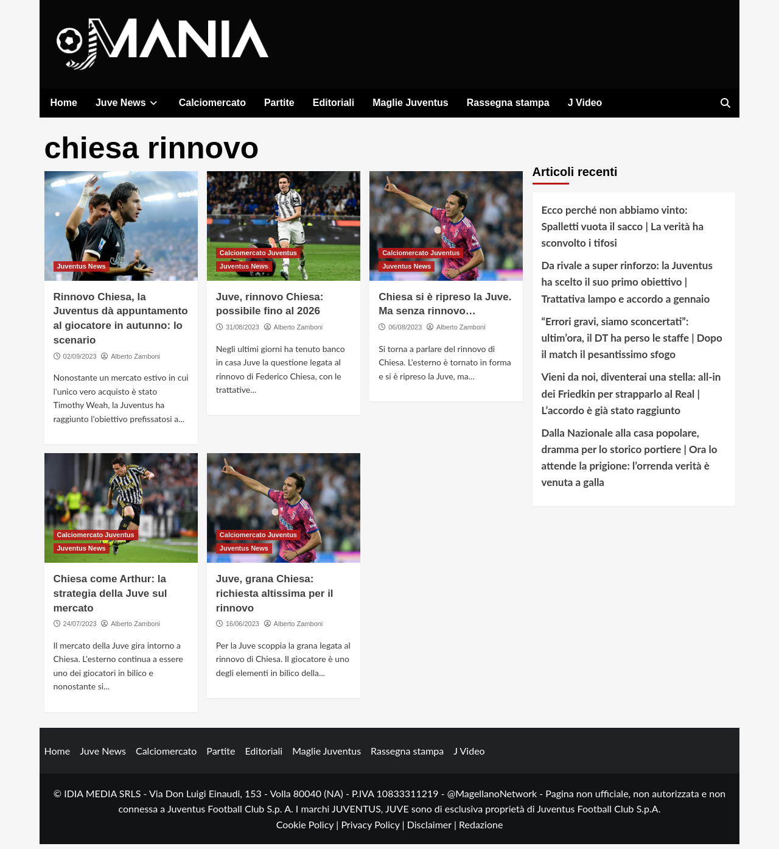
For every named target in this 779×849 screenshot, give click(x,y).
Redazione (481, 828)
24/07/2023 (80, 628)
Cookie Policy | (308, 828)
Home (64, 102)
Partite (279, 102)
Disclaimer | (433, 828)
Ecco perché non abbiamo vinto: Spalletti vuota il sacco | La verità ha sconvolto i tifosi (623, 230)
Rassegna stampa (508, 102)
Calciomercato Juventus (258, 257)
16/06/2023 (242, 628)
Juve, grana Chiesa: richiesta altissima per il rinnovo (275, 598)
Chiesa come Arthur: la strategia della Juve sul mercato (110, 598)
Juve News (128, 102)
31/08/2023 (242, 332)
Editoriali (333, 102)
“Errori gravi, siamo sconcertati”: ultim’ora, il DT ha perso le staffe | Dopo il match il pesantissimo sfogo (632, 342)
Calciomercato (212, 102)
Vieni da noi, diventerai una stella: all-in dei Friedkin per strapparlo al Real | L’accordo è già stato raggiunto (631, 398)
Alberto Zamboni (135, 360)
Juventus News (81, 270)
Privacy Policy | (374, 828)
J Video (585, 102)
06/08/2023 (405, 332)
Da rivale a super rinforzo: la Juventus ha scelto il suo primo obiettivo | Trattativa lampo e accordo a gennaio (627, 286)
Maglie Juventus (410, 102)
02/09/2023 (80, 360)
